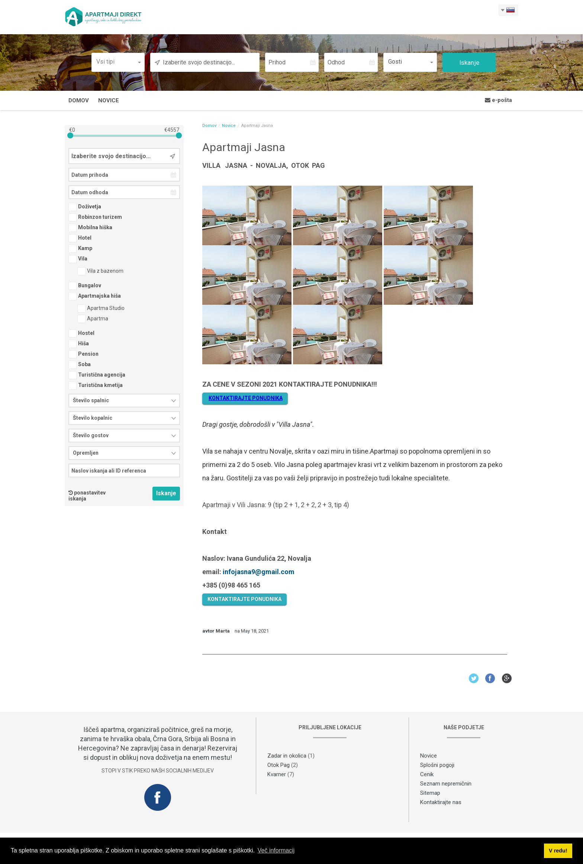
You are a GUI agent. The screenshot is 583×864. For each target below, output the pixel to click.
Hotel (79, 238)
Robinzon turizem (95, 218)
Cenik (427, 774)
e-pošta (498, 100)
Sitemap (430, 793)
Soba (79, 365)
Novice (108, 101)
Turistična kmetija (95, 386)
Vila (77, 259)
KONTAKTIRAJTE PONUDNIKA (244, 600)
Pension (83, 355)
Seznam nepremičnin (445, 784)
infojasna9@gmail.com (258, 572)
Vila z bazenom (100, 272)
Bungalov (84, 286)
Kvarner (276, 774)
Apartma (92, 319)
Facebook (490, 679)
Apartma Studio (101, 309)
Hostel (81, 334)
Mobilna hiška (90, 228)
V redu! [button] (558, 851)
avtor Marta (216, 631)
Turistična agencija (96, 375)
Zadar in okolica (286, 756)
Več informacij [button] (276, 850)
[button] (118, 62)
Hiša (78, 344)
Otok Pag (278, 765)
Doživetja (84, 207)
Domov (78, 101)
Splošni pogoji (437, 765)
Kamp (80, 249)
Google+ (507, 679)
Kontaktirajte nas (440, 802)
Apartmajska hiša (94, 297)
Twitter (473, 679)
